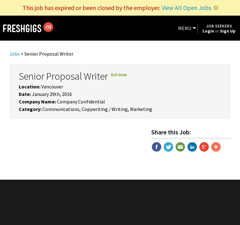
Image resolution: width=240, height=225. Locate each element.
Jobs (14, 54)
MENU (184, 28)
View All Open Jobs (186, 8)
